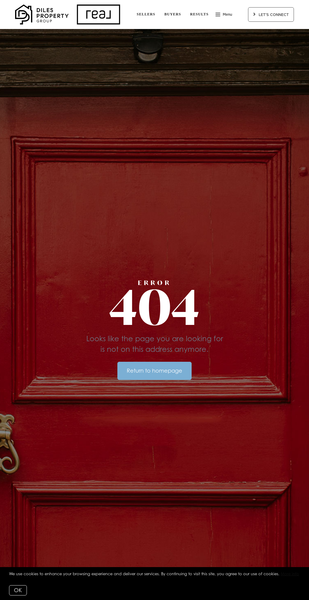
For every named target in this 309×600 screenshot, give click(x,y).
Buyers (172, 14)
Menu (223, 15)
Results (199, 14)
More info (290, 573)
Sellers (146, 14)
